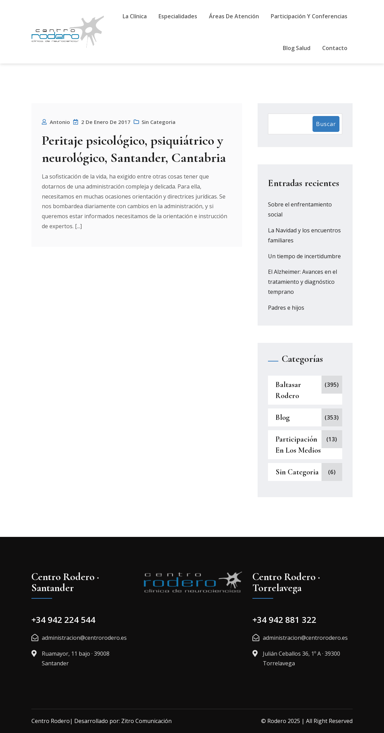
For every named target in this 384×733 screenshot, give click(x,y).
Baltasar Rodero (288, 390)
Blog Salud (296, 48)
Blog (283, 417)
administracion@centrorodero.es (84, 638)
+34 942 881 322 (284, 619)
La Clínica (135, 16)
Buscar (326, 124)
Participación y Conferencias (309, 16)
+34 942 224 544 (63, 619)
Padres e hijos (286, 307)
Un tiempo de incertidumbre (304, 256)
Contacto (334, 48)
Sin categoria (158, 121)
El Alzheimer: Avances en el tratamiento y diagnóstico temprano (302, 282)
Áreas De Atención (234, 16)
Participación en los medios (298, 445)
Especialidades (178, 16)
